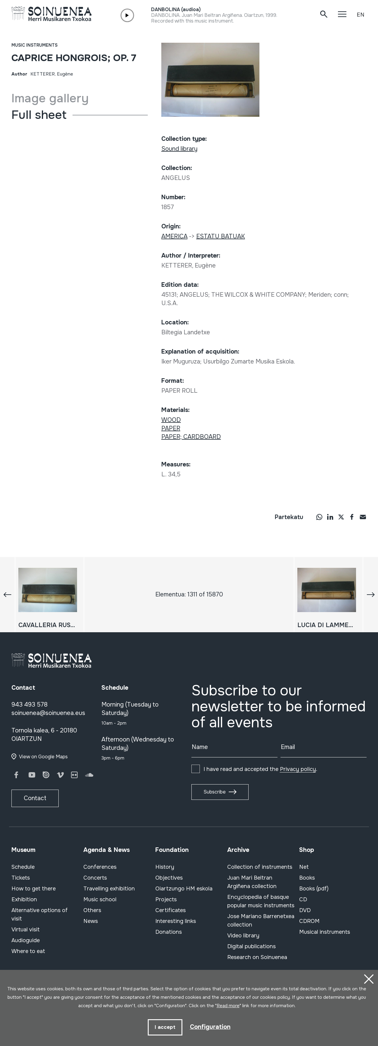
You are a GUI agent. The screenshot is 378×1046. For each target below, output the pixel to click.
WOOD (171, 420)
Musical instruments (324, 932)
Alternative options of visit (39, 914)
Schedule (23, 867)
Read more (228, 1006)
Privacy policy (298, 769)
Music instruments (34, 45)
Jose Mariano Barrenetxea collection (260, 920)
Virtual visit (25, 929)
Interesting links (175, 921)
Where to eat (28, 951)
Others (92, 910)
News (90, 921)
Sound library (179, 149)
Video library (243, 935)
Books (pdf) (314, 888)
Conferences (99, 867)
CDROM (309, 921)
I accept (165, 1027)
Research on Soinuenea (257, 957)
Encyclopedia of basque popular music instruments (260, 901)
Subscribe (214, 792)
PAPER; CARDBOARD (191, 437)
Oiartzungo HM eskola (183, 888)
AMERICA (174, 236)
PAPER (170, 428)
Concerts (95, 877)
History (164, 867)
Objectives (169, 877)
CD (303, 899)
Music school (99, 899)
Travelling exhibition (109, 888)
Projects (166, 899)
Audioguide (25, 940)
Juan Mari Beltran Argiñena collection (252, 882)
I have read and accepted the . (260, 769)
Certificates (170, 910)
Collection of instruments (259, 867)
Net (304, 867)
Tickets (20, 877)
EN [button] (360, 14)
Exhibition (24, 899)
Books (307, 877)
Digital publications (251, 946)
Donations (168, 932)
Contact (35, 798)
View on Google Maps (43, 757)
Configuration (210, 1027)
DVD (305, 910)
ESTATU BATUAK (220, 236)
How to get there (33, 888)
